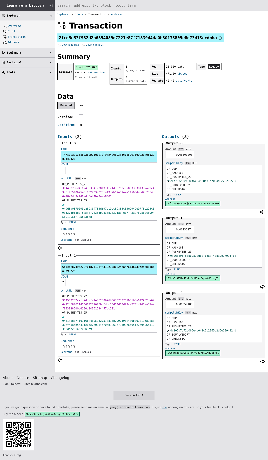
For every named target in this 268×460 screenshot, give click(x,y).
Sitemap (40, 378)
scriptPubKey (174, 163)
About (8, 378)
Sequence (67, 228)
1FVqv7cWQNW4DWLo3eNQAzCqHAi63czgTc (192, 278)
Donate (23, 378)
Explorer (63, 14)
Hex (81, 105)
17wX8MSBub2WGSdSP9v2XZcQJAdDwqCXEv (192, 353)
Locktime (65, 125)
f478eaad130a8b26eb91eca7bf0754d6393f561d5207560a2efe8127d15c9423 (108, 156)
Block (79, 14)
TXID (64, 149)
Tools (11, 72)
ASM (77, 178)
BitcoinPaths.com (35, 384)
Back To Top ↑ (133, 395)
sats (188, 149)
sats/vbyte (184, 80)
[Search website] (161, 5)
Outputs (170, 136)
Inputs (64, 136)
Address (117, 14)
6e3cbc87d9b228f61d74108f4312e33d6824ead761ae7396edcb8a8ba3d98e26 (108, 269)
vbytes (182, 73)
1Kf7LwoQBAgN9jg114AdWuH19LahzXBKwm (192, 203)
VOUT (64, 164)
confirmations (96, 72)
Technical (14, 62)
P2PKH (73, 222)
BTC (181, 149)
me (164, 407)
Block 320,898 (86, 67)
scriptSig (66, 178)
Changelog (60, 378)
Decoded (66, 105)
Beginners (14, 52)
